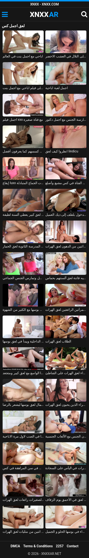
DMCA (15, 546)
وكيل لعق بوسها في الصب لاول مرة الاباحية (23, 436)
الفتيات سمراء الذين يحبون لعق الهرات (65, 405)
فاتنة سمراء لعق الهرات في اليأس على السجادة (65, 468)
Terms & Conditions (38, 546)
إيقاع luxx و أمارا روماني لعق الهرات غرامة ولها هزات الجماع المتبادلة (23, 183)
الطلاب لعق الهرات (58, 341)
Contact (72, 546)
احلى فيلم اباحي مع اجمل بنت (23, 88)
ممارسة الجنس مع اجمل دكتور (65, 119)
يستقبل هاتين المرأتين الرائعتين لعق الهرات (65, 310)
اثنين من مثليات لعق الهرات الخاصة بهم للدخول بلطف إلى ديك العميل (65, 214)
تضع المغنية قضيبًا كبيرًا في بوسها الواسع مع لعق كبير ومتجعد (23, 373)
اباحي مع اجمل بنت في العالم (23, 56)
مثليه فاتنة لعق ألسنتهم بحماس (65, 278)
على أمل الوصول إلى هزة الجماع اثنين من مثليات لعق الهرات (23, 531)
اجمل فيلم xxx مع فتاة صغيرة (23, 119)
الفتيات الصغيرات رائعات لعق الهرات (23, 500)
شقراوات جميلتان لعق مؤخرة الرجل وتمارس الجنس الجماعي (23, 278)
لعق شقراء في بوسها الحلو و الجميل (65, 531)
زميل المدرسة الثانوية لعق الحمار (23, 246)
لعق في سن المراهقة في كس (23, 468)
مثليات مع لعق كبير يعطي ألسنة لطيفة (23, 214)
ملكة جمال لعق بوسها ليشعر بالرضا (23, 405)
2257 (60, 546)
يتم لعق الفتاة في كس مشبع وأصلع (65, 183)
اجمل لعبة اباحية (56, 88)
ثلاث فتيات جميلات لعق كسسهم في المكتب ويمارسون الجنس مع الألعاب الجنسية (65, 436)
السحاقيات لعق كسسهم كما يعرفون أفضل (23, 151)
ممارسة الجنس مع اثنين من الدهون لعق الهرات (65, 246)
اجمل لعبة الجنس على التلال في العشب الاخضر (65, 56)
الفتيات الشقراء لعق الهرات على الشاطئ (65, 373)
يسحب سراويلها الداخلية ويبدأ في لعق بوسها (23, 341)
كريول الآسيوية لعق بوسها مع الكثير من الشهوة (23, 310)
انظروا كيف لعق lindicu (61, 151)
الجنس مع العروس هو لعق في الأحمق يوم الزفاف (65, 500)
